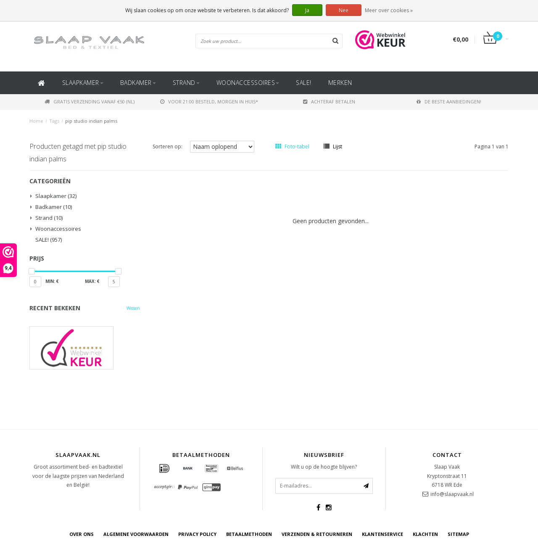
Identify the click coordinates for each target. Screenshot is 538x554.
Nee (343, 10)
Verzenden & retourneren (317, 534)
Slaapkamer (82, 83)
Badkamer (138, 83)
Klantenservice (382, 534)
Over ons (81, 534)
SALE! (303, 83)
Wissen (133, 308)
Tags (54, 121)
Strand (186, 83)
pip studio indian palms (91, 121)
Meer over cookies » (389, 10)
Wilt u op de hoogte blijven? (324, 466)
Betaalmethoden (249, 534)
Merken (340, 83)
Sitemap (458, 534)
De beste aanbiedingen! (449, 101)
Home (36, 121)
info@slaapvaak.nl (452, 494)
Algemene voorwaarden (136, 534)
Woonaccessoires (248, 83)
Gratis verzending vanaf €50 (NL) (89, 101)
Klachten (425, 534)
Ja (307, 10)
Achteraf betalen (329, 101)
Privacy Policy (197, 534)
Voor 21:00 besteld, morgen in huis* (209, 101)
